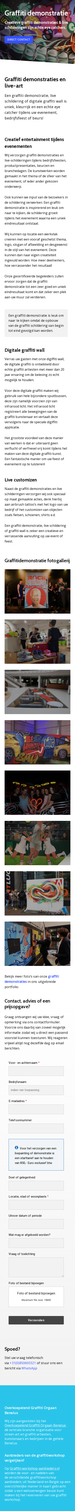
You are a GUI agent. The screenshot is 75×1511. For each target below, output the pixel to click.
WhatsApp (29, 1368)
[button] (19, 39)
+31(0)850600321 (23, 1363)
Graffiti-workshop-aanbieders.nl (34, 1468)
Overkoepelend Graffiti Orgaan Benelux (35, 1425)
